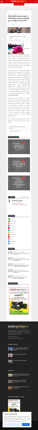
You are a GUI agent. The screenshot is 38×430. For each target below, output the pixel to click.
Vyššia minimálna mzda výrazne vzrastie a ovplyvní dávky (20, 278)
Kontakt (9, 336)
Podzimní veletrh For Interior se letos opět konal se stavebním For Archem (21, 374)
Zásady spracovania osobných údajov (15, 338)
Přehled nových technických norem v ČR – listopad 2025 (21, 387)
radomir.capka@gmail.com (21, 204)
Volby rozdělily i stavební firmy (19, 354)
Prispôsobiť (8, 424)
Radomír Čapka (13, 24)
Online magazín (15, 336)
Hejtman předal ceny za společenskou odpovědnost (21, 272)
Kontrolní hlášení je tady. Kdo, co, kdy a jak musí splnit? (19, 165)
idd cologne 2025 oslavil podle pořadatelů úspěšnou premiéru (19, 381)
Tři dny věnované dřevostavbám (20, 360)
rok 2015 (23, 143)
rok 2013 (18, 14)
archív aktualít (11, 14)
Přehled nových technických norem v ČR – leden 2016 (19, 146)
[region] (17, 419)
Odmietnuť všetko (16, 424)
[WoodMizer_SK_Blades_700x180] (19, 30)
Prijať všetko (25, 424)
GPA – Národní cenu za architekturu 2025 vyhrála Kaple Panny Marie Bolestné (20, 349)
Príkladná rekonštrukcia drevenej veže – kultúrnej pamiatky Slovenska (19, 183)
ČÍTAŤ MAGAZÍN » (19, 4)
